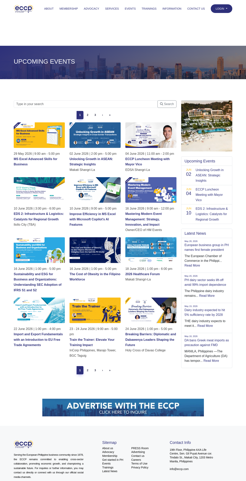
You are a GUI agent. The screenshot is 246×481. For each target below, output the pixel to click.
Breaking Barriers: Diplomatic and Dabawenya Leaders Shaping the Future (150, 339)
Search (167, 104)
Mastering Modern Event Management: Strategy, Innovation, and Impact (143, 219)
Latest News (109, 471)
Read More (192, 265)
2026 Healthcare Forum (142, 274)
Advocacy (91, 8)
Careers (136, 459)
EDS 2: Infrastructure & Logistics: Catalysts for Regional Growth (212, 214)
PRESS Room (140, 448)
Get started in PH (112, 459)
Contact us (137, 455)
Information (171, 8)
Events (130, 8)
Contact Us (196, 8)
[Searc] (86, 104)
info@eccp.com (179, 469)
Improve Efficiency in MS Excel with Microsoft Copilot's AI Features (93, 219)
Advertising (138, 452)
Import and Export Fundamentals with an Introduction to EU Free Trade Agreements (38, 339)
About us (107, 448)
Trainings (149, 8)
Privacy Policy (139, 467)
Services (112, 8)
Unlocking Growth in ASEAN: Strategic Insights (210, 175)
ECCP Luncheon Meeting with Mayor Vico (209, 195)
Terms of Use (139, 463)
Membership (69, 8)
